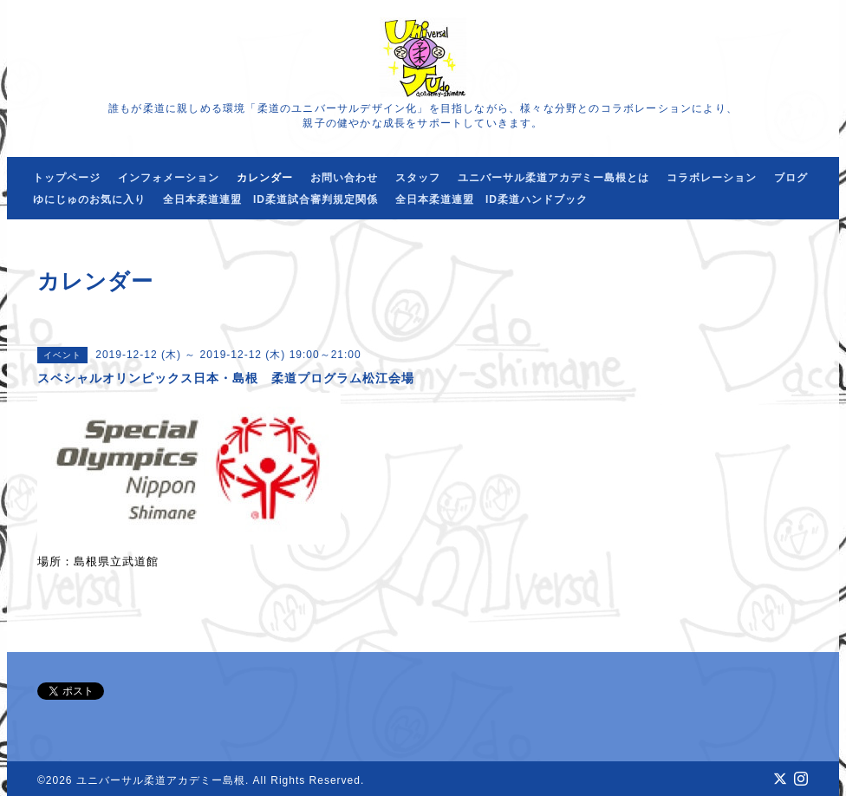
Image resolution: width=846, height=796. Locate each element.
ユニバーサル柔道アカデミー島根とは (553, 178)
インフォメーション (168, 178)
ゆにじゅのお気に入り (89, 199)
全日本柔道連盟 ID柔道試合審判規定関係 (270, 199)
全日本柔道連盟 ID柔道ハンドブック (491, 199)
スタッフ (417, 178)
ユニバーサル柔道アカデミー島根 (160, 780)
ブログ (791, 178)
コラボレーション (712, 178)
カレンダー (265, 178)
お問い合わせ (344, 178)
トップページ (67, 178)
